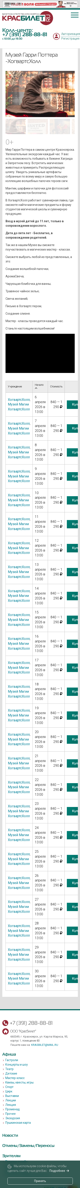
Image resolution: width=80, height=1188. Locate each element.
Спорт (9, 1087)
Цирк (8, 1091)
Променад (12, 1109)
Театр (9, 1069)
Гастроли (11, 1060)
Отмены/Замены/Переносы (28, 1145)
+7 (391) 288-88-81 (24, 34)
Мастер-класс (15, 1078)
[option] (40, 4)
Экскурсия (12, 1118)
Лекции (10, 1100)
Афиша (9, 1054)
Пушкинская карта (18, 1122)
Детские (11, 1073)
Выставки (12, 1096)
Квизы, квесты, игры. (19, 1082)
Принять (40, 1181)
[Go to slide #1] (16, 126)
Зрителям (11, 1155)
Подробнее (59, 1170)
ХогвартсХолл (19, 400)
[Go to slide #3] (60, 126)
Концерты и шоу (16, 1064)
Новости (10, 1135)
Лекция (10, 1104)
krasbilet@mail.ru (44, 1044)
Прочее (10, 1113)
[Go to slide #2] (38, 126)
